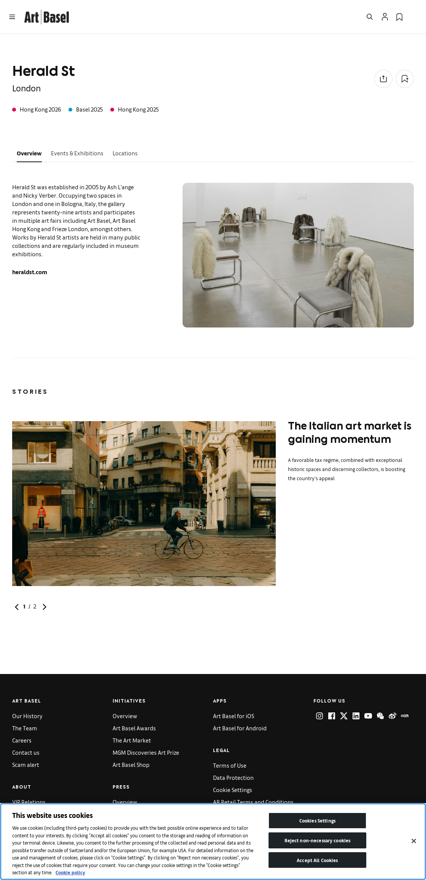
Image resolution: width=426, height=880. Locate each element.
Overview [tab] (29, 153)
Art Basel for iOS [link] (233, 715)
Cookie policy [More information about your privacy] (70, 872)
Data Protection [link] (233, 777)
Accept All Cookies (317, 860)
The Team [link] (24, 727)
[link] (46, 15)
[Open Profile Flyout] (385, 17)
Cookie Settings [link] (232, 789)
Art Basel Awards (134, 727)
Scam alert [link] (25, 764)
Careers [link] (22, 740)
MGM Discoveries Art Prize (146, 752)
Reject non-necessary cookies (318, 840)
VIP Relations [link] (29, 801)
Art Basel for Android (240, 727)
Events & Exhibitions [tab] (77, 153)
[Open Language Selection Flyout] (414, 17)
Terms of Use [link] (229, 765)
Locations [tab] (125, 153)
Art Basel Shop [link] (131, 764)
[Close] (413, 841)
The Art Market (132, 740)
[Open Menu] (12, 17)
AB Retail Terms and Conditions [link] (253, 801)
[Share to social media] (383, 79)
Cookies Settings (317, 820)
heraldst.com (29, 271)
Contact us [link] (26, 752)
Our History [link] (27, 715)
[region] (213, 841)
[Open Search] (370, 17)
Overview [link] (125, 715)
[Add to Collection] (405, 79)
